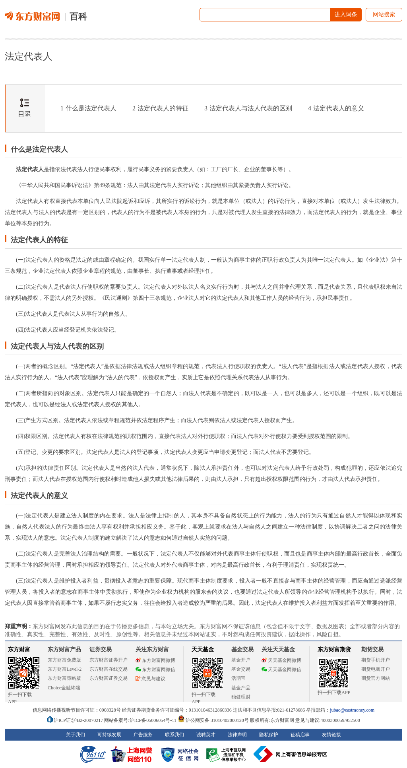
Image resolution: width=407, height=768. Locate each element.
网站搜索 (384, 14)
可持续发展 (109, 734)
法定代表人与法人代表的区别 (248, 108)
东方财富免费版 (64, 660)
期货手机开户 (375, 660)
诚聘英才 (205, 734)
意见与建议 (150, 678)
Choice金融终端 (64, 688)
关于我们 (75, 734)
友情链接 (331, 734)
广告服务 (143, 734)
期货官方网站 (375, 678)
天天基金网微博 (281, 660)
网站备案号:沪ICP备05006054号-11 (141, 720)
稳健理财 (240, 697)
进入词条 (346, 14)
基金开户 (240, 660)
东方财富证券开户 (108, 660)
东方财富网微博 (155, 660)
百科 (78, 16)
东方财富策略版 (64, 678)
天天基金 (203, 649)
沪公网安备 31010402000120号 (213, 720)
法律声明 (237, 734)
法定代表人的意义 (336, 108)
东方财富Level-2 (64, 669)
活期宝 (238, 678)
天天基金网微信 (281, 669)
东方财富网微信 (155, 669)
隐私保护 (268, 734)
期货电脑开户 (375, 669)
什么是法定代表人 (88, 108)
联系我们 (174, 734)
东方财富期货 (334, 649)
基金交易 (240, 669)
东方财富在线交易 (108, 669)
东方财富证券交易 (108, 678)
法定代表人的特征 (160, 108)
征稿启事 (300, 734)
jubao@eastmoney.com (352, 710)
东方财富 (19, 649)
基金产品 (240, 688)
